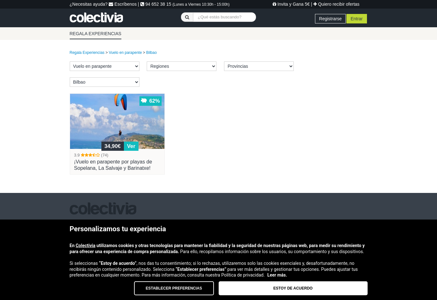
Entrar (356, 18)
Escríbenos (123, 4)
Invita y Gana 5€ (291, 4)
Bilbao (151, 52)
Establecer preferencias (174, 288)
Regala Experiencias (87, 52)
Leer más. (277, 275)
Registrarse (330, 18)
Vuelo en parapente (125, 52)
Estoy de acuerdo (293, 288)
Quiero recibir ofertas (336, 4)
